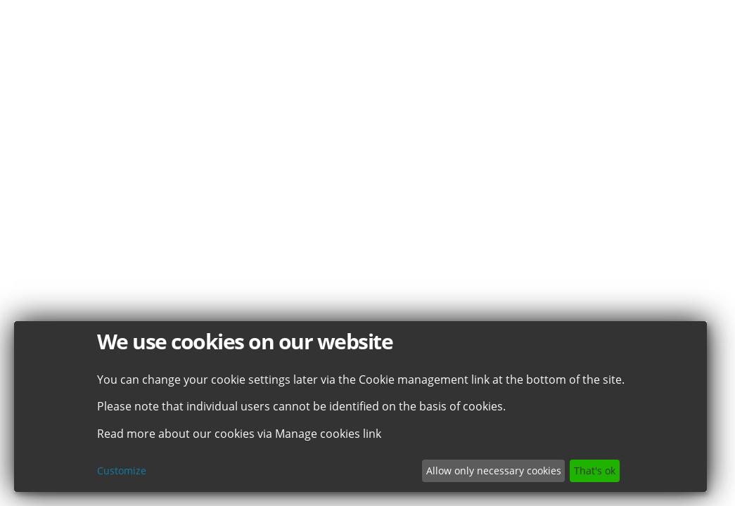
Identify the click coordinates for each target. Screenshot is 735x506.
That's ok (594, 470)
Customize (121, 470)
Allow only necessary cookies (493, 470)
